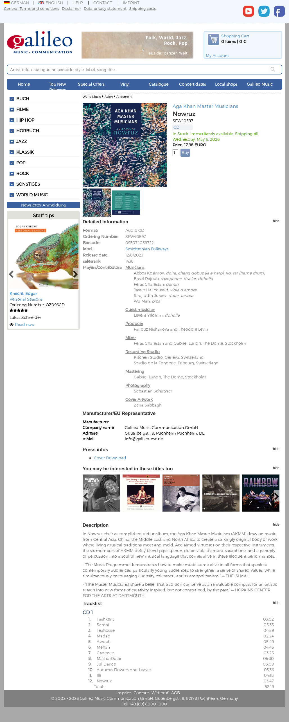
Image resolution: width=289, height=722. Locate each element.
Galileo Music (260, 84)
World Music (32, 194)
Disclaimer (71, 8)
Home (24, 84)
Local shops (226, 84)
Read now (25, 324)
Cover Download (110, 457)
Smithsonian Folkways (146, 248)
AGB (175, 692)
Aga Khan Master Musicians (205, 106)
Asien (109, 96)
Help (78, 2)
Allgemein (124, 96)
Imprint (131, 2)
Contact (102, 2)
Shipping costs (142, 8)
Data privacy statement (105, 8)
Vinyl (125, 84)
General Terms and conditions (31, 8)
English (51, 2)
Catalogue (158, 84)
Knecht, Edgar (23, 293)
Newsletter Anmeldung (43, 205)
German (16, 2)
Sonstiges (28, 184)
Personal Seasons (26, 299)
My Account (217, 55)
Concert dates (192, 84)
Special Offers (91, 84)
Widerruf (160, 692)
